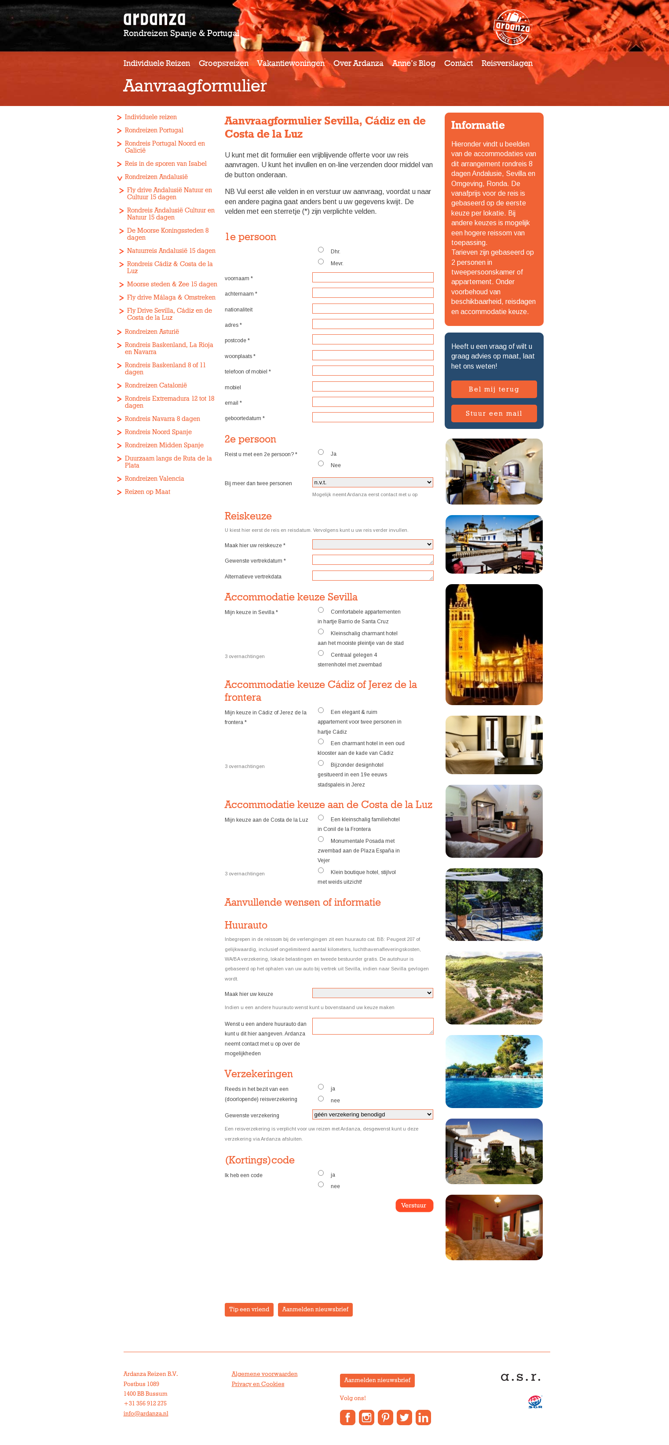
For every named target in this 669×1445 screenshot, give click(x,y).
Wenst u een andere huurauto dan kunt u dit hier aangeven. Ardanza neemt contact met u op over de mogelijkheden (266, 1039)
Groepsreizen (224, 63)
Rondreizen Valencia (154, 479)
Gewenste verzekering (252, 1115)
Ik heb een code (244, 1175)
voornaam (239, 278)
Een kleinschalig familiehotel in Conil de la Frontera (359, 823)
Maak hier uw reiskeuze (255, 545)
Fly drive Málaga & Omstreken (171, 297)
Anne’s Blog (413, 63)
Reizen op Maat (147, 492)
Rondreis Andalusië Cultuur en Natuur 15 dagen (171, 214)
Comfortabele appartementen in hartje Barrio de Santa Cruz (359, 616)
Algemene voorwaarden (265, 1374)
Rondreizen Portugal (154, 130)
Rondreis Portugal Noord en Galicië (165, 147)
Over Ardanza (358, 63)
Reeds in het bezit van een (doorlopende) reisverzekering (261, 1094)
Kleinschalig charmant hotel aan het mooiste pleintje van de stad (361, 637)
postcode (237, 340)
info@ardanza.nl (146, 1414)
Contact (458, 63)
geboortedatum (245, 418)
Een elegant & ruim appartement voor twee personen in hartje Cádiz (360, 721)
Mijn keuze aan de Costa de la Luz (266, 820)
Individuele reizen (157, 63)
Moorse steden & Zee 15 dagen (172, 284)
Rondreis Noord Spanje (158, 432)
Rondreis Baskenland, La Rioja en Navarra (169, 348)
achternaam (241, 294)
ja (326, 1088)
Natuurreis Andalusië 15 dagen (171, 251)
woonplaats (240, 356)
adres (233, 325)
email (233, 403)
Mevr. (331, 263)
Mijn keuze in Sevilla (251, 612)
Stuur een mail (494, 413)
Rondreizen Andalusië (156, 177)
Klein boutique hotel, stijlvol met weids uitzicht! (357, 876)
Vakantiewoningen (291, 63)
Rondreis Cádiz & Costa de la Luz (170, 267)
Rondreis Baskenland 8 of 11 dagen (165, 369)
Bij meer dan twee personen (258, 483)
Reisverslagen (507, 63)
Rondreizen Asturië (152, 332)
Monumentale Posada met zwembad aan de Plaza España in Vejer (359, 850)
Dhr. (329, 251)
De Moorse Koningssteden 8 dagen (167, 234)
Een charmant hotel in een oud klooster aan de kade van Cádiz (361, 747)
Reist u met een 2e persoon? (261, 454)
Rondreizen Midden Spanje (164, 445)
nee (329, 1100)
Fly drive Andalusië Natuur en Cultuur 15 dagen (169, 194)
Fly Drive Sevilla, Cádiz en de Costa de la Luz (169, 314)
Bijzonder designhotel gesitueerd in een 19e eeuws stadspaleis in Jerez (352, 774)
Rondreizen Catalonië (156, 385)
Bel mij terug (494, 389)
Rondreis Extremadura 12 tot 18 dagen (169, 402)
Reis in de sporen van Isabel (166, 164)
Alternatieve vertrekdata (253, 577)
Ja (327, 453)
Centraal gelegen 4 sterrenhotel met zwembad (350, 659)
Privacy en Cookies (258, 1384)
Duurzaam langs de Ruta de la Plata (168, 462)
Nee (329, 464)
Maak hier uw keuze (249, 994)
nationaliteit (238, 310)
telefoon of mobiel (248, 372)
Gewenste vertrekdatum (255, 561)
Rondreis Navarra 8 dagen (162, 419)
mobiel (233, 387)
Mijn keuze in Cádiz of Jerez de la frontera (266, 717)
